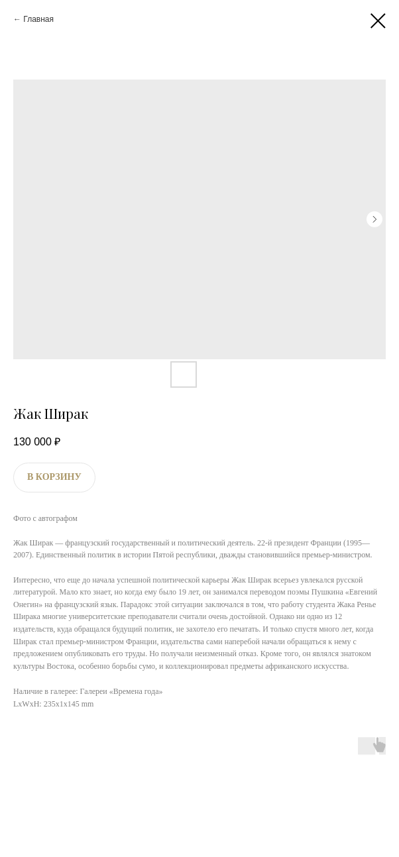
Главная (38, 19)
